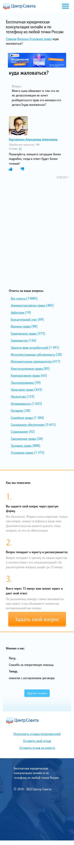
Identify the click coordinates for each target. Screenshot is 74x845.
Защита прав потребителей (29, 347)
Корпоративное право (25, 375)
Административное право (28, 305)
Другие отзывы (37, 693)
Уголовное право (40, 38)
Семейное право (22, 417)
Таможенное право (23, 438)
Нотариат (17, 410)
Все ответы (18, 298)
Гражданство (19, 340)
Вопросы (23, 38)
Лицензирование (22, 382)
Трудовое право (21, 445)
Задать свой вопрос (37, 619)
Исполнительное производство (31, 361)
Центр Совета (19, 6)
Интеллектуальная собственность (33, 354)
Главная (11, 38)
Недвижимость (21, 403)
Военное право (21, 326)
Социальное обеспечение (28, 424)
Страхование (19, 431)
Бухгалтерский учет (24, 319)
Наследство (18, 396)
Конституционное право (27, 368)
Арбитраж (17, 312)
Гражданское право (24, 333)
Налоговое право (22, 389)
